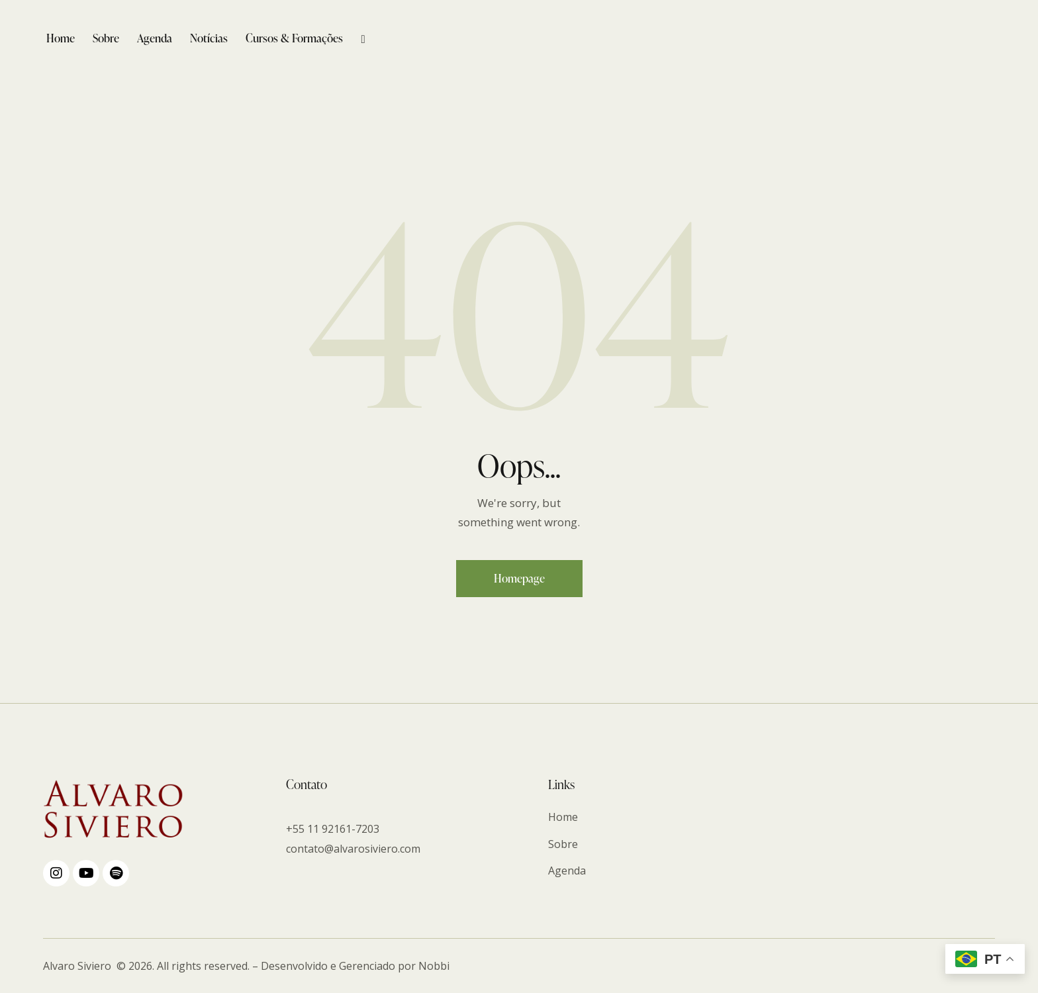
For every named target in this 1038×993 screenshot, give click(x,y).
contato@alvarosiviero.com (353, 848)
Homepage (519, 578)
